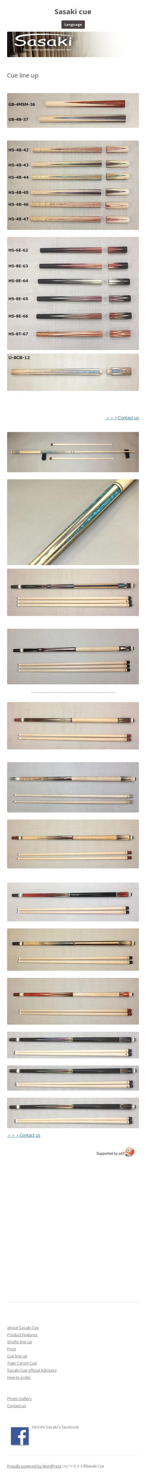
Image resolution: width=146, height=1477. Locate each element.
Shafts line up (19, 1341)
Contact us (16, 1405)
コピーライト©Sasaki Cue (82, 1466)
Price (11, 1349)
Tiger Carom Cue (22, 1363)
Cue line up (17, 1356)
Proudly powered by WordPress (34, 1466)
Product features (22, 1334)
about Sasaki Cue (23, 1327)
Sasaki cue (73, 11)
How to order (19, 1377)
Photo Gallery (19, 1398)
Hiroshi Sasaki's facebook (55, 1427)
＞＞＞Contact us (122, 417)
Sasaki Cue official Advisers (32, 1370)
